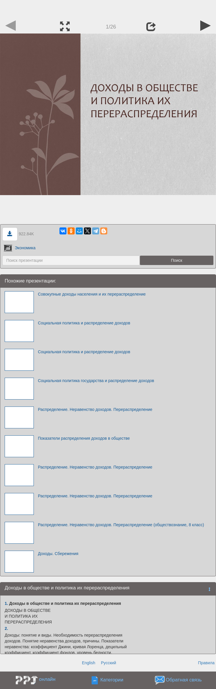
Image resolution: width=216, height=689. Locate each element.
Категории (111, 680)
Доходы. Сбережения (58, 553)
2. (6, 628)
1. (6, 603)
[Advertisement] (108, 8)
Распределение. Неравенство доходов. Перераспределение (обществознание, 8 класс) (121, 524)
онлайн (47, 679)
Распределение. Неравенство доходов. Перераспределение (95, 409)
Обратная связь (184, 680)
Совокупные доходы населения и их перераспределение (92, 294)
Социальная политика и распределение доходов (84, 323)
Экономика (19, 247)
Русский (108, 662)
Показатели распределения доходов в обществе (84, 438)
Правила (206, 662)
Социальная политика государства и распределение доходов (96, 380)
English (88, 662)
